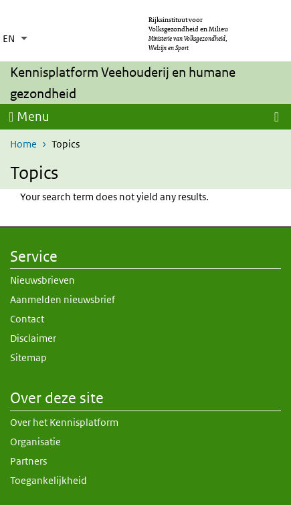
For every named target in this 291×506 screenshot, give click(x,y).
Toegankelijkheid (48, 480)
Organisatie (35, 441)
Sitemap (28, 357)
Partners (28, 461)
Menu (33, 116)
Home (23, 144)
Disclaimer (33, 338)
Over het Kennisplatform (64, 422)
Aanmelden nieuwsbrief (62, 299)
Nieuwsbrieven (42, 280)
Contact (27, 318)
